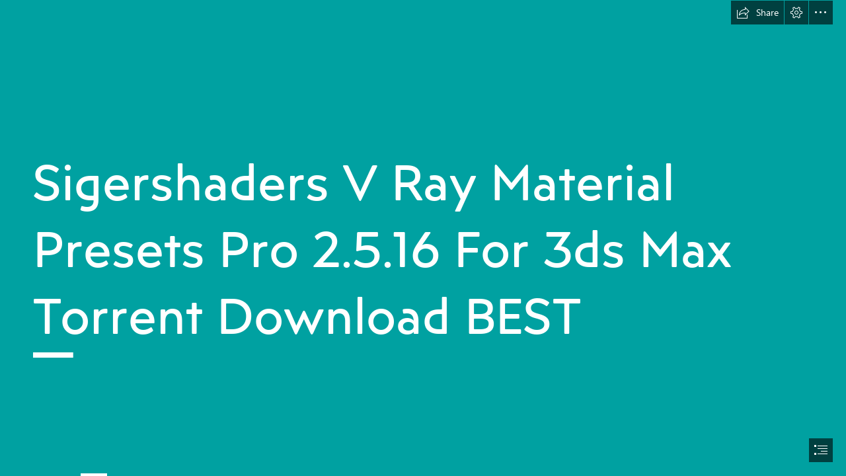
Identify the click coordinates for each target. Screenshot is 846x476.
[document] (423, 238)
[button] (757, 12)
